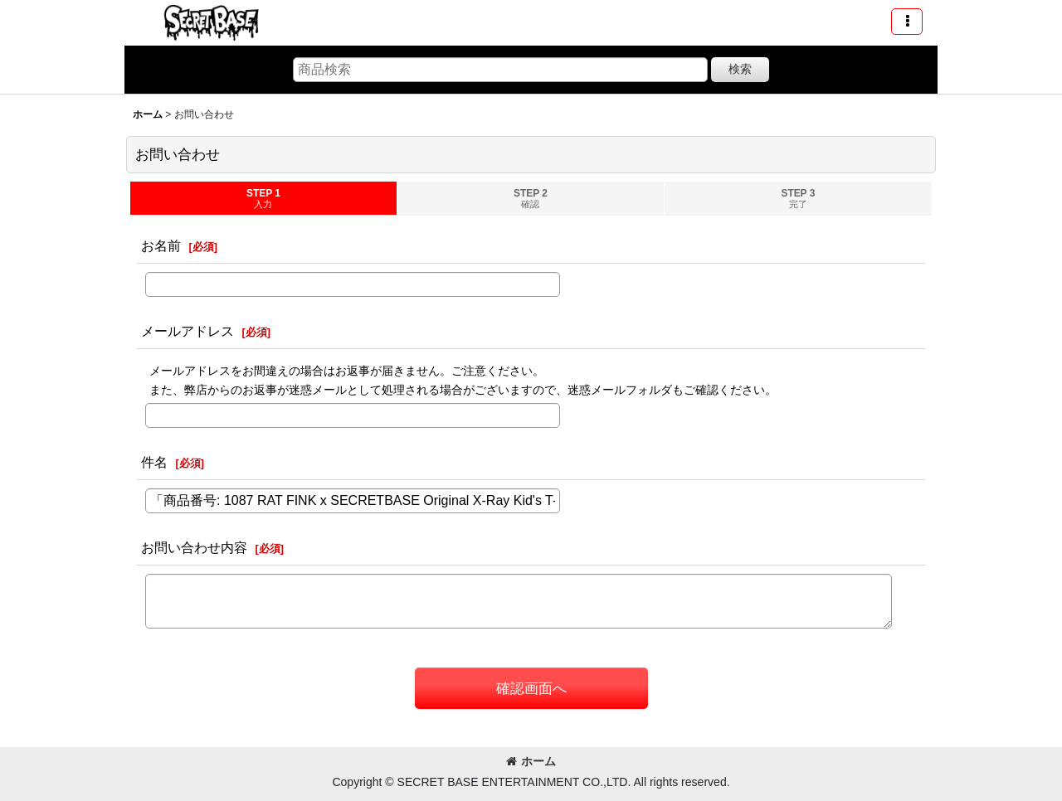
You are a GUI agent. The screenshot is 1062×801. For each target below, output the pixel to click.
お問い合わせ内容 (194, 547)
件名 (154, 461)
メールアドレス (187, 330)
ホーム (531, 761)
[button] (907, 21)
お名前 (161, 245)
